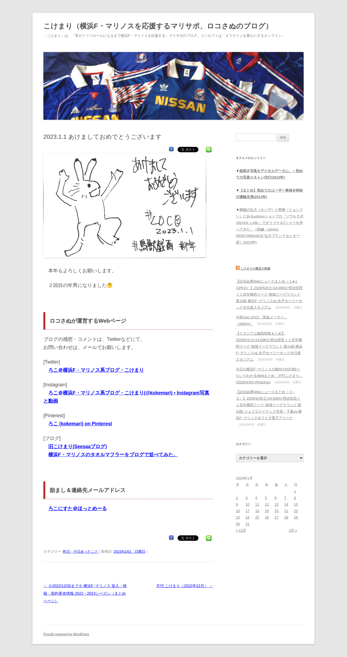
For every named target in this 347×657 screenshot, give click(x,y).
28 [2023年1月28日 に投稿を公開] (286, 517)
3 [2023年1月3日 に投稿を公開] (247, 498)
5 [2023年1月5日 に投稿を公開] (266, 498)
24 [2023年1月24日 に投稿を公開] (247, 517)
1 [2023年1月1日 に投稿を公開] (295, 491)
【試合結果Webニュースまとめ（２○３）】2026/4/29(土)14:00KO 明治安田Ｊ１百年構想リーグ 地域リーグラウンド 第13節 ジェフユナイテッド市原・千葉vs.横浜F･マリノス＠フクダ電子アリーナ (269, 405)
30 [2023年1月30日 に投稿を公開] (238, 524)
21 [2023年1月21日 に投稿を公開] (286, 511)
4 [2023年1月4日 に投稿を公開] (256, 498)
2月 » (293, 530)
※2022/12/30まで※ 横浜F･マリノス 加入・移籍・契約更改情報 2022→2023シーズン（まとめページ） (85, 593)
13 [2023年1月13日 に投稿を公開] (276, 504)
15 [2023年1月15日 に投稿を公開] (296, 504)
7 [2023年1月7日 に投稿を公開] (285, 498)
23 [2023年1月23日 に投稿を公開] (238, 517)
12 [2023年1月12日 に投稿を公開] (267, 504)
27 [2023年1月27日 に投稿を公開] (276, 517)
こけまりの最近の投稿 (255, 268)
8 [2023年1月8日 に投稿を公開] (295, 498)
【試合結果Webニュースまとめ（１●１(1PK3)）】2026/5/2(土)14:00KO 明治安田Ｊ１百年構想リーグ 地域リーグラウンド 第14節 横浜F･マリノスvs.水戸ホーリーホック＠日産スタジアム (269, 294)
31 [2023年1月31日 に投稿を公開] (247, 524)
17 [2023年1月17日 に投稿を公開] (247, 511)
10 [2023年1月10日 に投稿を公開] (247, 504)
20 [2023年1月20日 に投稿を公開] (276, 511)
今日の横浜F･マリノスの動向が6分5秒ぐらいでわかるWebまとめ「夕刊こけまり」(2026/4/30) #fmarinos (269, 375)
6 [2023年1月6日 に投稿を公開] (276, 498)
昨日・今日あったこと (80, 551)
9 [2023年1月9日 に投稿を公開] (237, 504)
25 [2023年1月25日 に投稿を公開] (257, 517)
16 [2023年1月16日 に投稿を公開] (238, 511)
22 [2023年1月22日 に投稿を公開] (296, 511)
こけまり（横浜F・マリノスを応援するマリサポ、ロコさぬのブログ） (157, 26)
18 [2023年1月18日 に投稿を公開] (257, 511)
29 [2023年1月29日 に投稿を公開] (296, 517)
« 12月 (241, 530)
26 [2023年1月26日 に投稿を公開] (267, 517)
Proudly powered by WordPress (66, 634)
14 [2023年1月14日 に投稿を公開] (286, 504)
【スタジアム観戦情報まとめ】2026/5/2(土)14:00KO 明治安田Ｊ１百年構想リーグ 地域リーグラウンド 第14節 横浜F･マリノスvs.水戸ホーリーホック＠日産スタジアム (269, 346)
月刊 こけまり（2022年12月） (184, 586)
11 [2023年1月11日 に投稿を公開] (257, 504)
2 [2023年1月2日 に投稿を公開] (237, 498)
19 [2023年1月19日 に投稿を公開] (267, 511)
